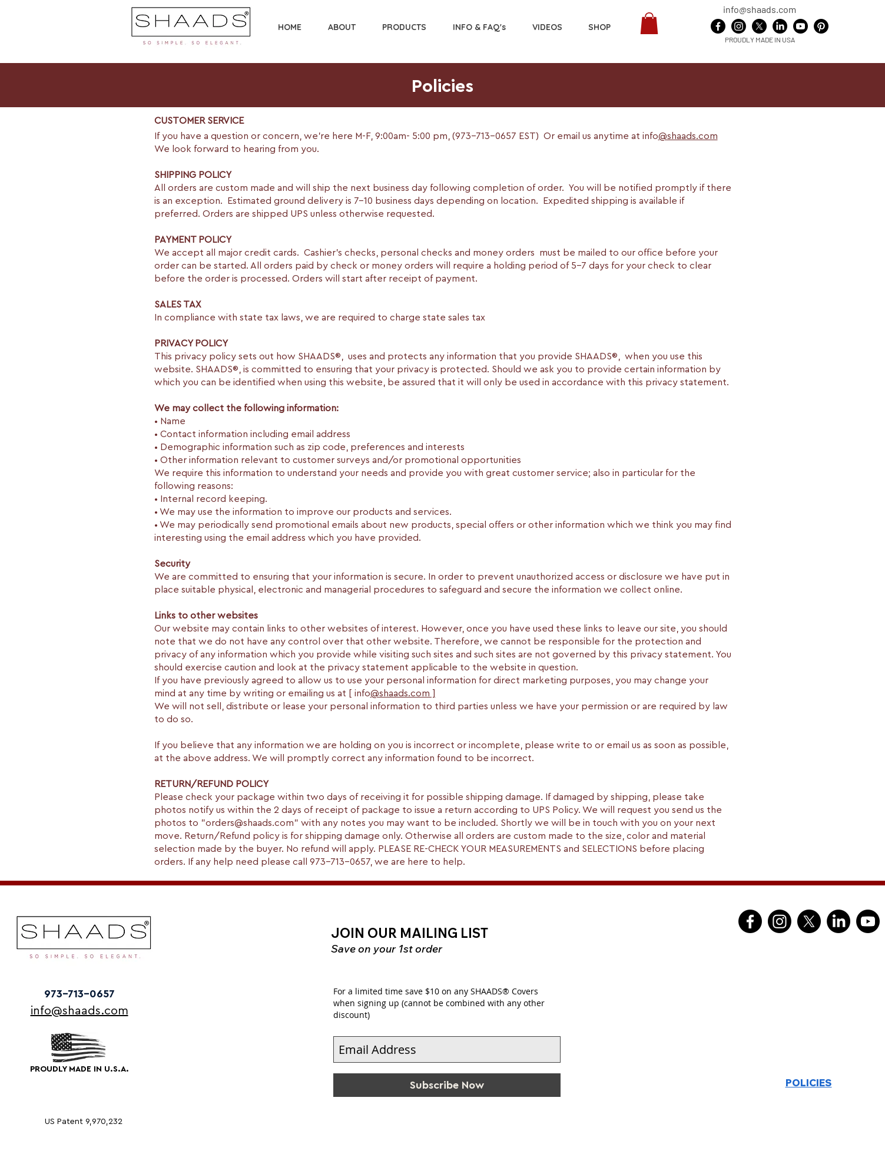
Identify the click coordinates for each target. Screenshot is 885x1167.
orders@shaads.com (249, 823)
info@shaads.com (759, 9)
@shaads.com (688, 136)
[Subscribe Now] (447, 1085)
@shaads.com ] (403, 693)
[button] (599, 27)
